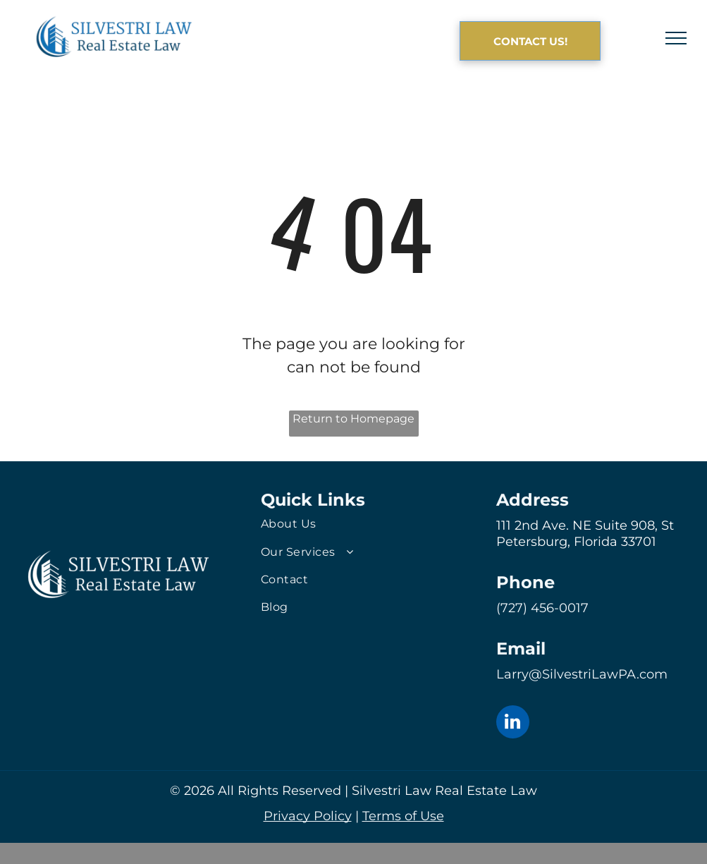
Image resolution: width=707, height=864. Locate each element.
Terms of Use (403, 816)
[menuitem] (353, 523)
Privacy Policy (308, 816)
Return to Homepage (353, 418)
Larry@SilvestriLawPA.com (582, 674)
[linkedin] (512, 723)
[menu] (676, 38)
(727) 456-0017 (542, 608)
